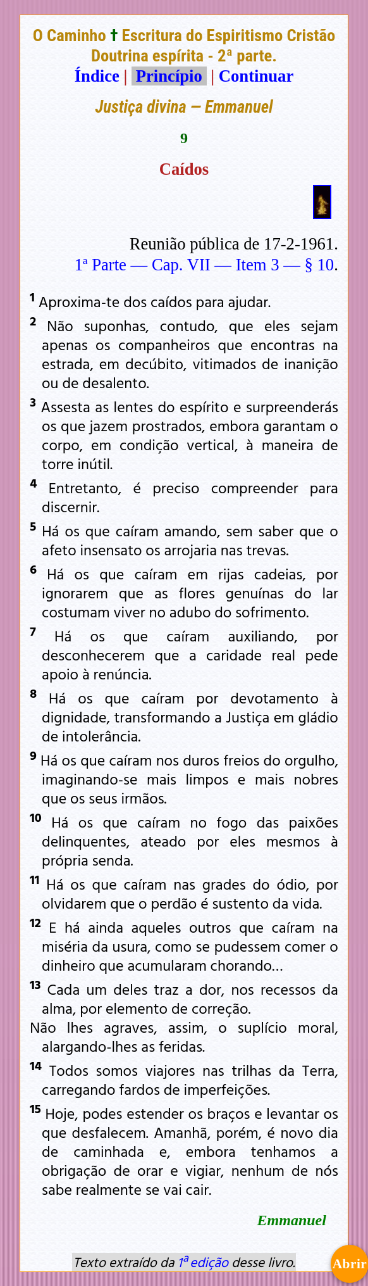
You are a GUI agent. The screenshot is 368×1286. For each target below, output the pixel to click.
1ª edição (203, 1262)
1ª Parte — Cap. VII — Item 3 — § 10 (204, 264)
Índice (97, 75)
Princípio (169, 75)
